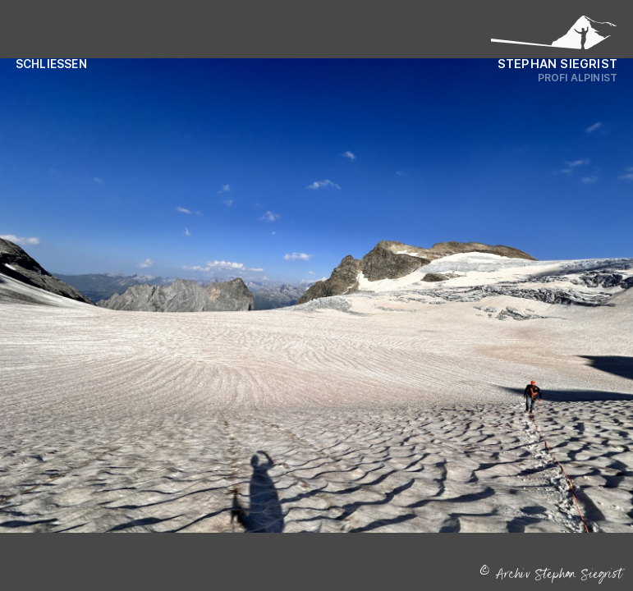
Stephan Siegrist (557, 64)
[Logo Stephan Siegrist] (554, 37)
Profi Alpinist (578, 77)
